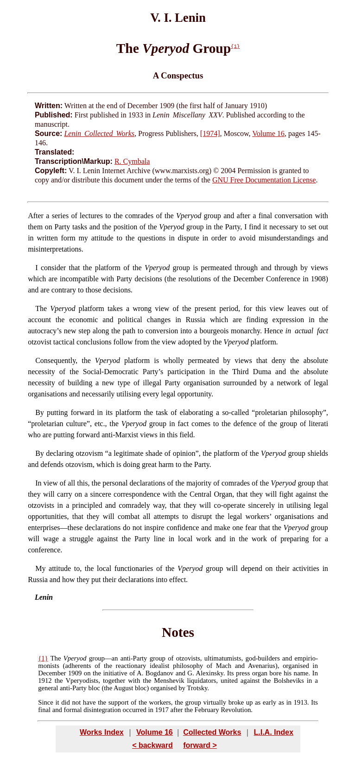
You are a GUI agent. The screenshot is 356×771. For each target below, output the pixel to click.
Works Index (102, 732)
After (36, 216)
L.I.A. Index (273, 732)
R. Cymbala (132, 161)
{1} (235, 46)
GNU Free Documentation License (264, 180)
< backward (152, 745)
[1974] (210, 133)
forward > (199, 745)
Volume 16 (268, 133)
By (39, 453)
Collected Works (212, 732)
